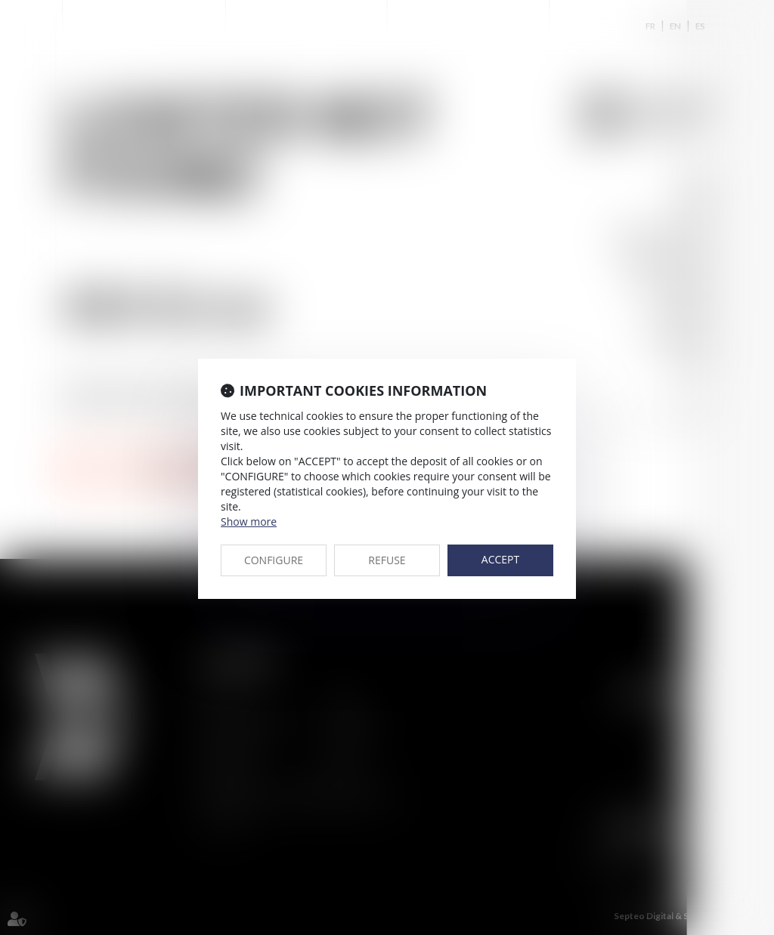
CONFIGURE (273, 560)
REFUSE (386, 560)
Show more (249, 521)
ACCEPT (500, 559)
